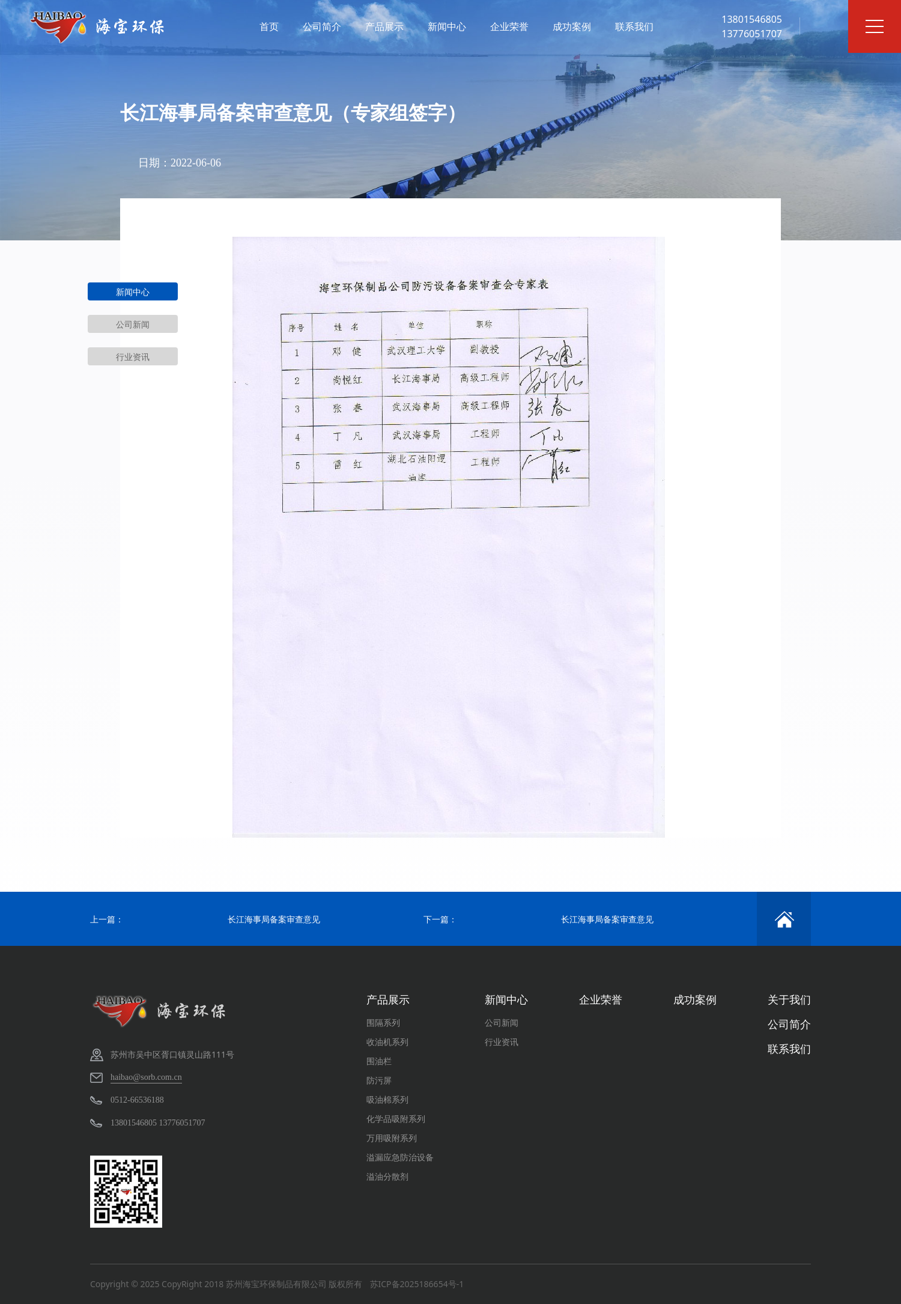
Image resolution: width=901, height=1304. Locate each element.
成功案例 (572, 26)
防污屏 (379, 1080)
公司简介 (322, 26)
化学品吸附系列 (395, 1118)
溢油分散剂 (387, 1176)
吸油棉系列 (387, 1099)
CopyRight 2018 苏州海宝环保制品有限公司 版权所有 (262, 1284)
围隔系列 (383, 1022)
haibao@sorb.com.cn (146, 1077)
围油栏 (379, 1061)
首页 (269, 26)
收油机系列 (387, 1041)
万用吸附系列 (391, 1138)
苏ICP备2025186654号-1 (417, 1284)
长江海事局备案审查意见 (274, 919)
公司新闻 (133, 324)
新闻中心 (447, 26)
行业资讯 (133, 356)
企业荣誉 (509, 26)
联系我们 (634, 26)
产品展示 (384, 26)
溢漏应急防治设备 (400, 1157)
